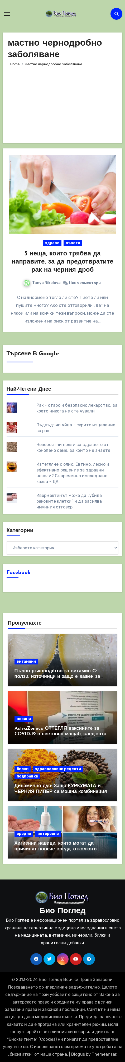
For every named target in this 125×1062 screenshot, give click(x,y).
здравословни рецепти (58, 769)
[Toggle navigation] (7, 14)
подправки (27, 776)
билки (22, 769)
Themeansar (104, 1054)
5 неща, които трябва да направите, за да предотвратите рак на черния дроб (62, 262)
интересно (48, 834)
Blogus (78, 1054)
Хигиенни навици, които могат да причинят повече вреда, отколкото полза (56, 849)
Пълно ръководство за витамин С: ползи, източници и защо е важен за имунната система (57, 677)
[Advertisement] (62, 102)
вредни (24, 834)
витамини (26, 661)
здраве (52, 243)
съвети (73, 243)
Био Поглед (62, 911)
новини (24, 719)
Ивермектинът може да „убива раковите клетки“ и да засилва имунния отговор (69, 501)
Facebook (19, 572)
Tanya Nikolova (42, 283)
